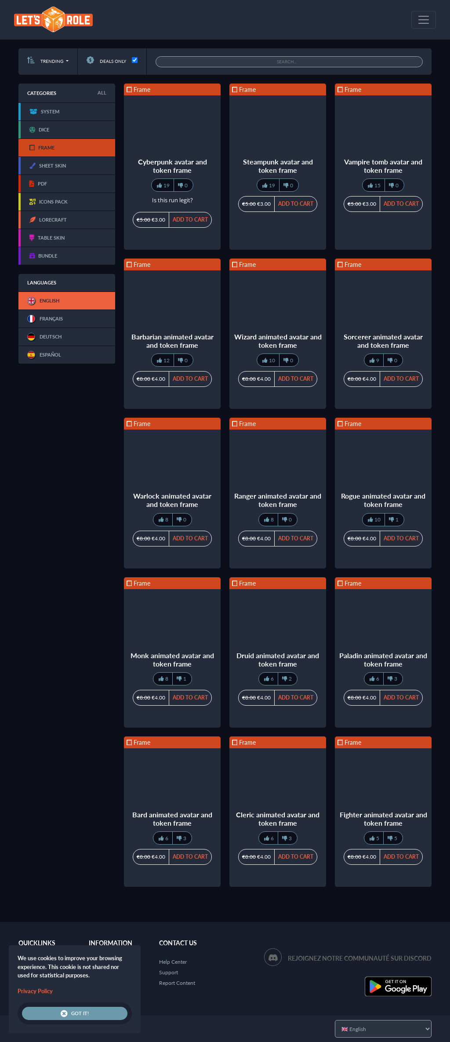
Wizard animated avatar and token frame (278, 340)
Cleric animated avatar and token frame (277, 818)
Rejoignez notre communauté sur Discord (360, 958)
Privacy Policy (35, 991)
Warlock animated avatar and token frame (172, 500)
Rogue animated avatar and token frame (383, 500)
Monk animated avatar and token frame (172, 659)
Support (168, 972)
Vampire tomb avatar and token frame (383, 165)
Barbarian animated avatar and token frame (172, 340)
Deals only (106, 61)
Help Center (173, 961)
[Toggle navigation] (423, 20)
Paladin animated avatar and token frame (383, 659)
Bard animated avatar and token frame (172, 818)
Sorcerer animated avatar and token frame (383, 340)
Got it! (75, 1013)
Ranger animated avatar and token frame (277, 500)
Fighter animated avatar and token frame (383, 818)
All (102, 92)
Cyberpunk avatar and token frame (172, 165)
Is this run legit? (172, 200)
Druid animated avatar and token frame (277, 659)
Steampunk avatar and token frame (278, 165)
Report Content (177, 983)
